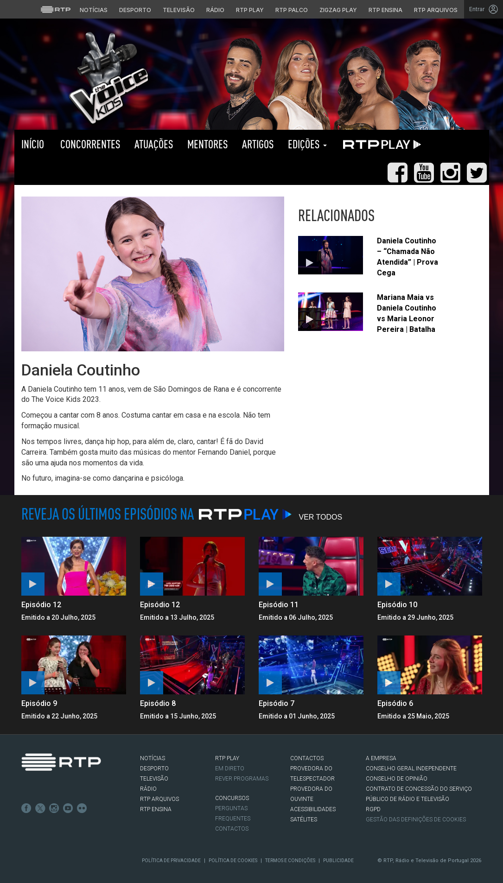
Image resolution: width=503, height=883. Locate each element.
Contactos (231, 829)
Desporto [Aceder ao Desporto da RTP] (135, 9)
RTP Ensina (156, 809)
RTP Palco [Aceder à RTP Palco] (291, 9)
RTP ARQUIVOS (159, 799)
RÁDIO (148, 789)
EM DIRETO (229, 768)
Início (32, 144)
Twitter (40, 808)
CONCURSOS (232, 798)
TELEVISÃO (154, 778)
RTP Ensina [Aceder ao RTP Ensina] (385, 9)
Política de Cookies (233, 860)
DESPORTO (154, 768)
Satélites (303, 819)
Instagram (54, 808)
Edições (307, 144)
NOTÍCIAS (152, 758)
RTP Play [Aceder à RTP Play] (250, 9)
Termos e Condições (290, 860)
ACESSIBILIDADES (313, 809)
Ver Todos (321, 517)
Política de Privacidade (171, 860)
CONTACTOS (307, 758)
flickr (82, 808)
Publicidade (338, 860)
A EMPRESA (381, 758)
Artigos (258, 144)
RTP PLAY (380, 144)
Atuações (153, 144)
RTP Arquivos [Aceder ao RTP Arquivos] (436, 9)
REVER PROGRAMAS (241, 778)
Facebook (26, 808)
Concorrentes (89, 144)
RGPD (373, 809)
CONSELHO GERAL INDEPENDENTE (411, 768)
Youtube (68, 808)
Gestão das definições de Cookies (416, 819)
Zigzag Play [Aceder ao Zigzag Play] (338, 9)
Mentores (207, 144)
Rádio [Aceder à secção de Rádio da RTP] (215, 9)
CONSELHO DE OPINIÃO (396, 778)
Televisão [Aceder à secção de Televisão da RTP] (179, 9)
